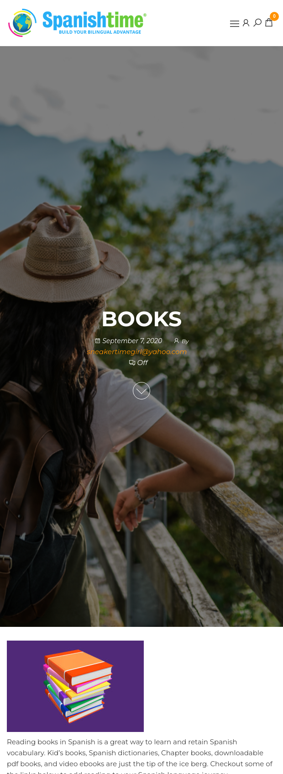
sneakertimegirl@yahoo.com (137, 351)
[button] (234, 23)
